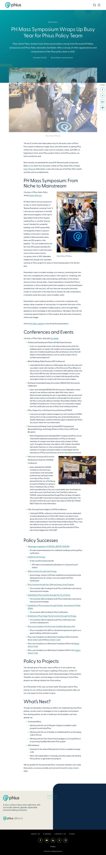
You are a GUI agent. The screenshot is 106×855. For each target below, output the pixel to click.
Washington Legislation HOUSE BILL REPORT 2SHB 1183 (48, 546)
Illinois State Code (34, 640)
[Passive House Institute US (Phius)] (13, 5)
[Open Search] (94, 5)
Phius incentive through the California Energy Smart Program (51, 584)
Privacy (52, 847)
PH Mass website (37, 324)
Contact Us (60, 834)
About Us (35, 834)
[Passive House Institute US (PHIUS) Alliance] (13, 818)
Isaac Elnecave (67, 58)
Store (72, 834)
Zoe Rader (57, 58)
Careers (47, 834)
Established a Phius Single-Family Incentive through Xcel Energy (52, 616)
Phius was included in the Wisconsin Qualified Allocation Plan (51, 626)
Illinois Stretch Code (52, 640)
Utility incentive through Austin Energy (42, 571)
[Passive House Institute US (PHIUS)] (11, 798)
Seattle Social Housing (36, 557)
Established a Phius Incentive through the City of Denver (49, 595)
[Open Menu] (99, 5)
